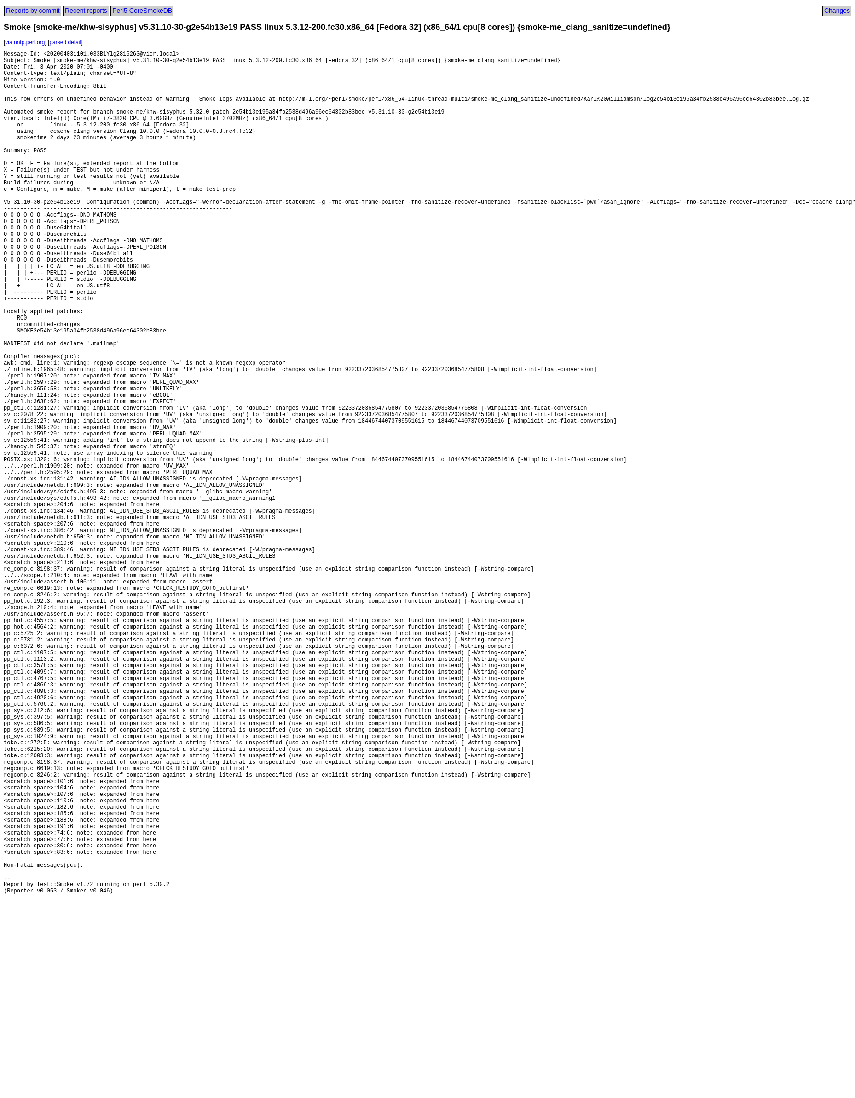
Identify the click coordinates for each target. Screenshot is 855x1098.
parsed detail (65, 42)
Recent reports (86, 10)
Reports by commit (33, 10)
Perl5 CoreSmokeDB (142, 10)
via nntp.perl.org (25, 42)
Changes (837, 10)
